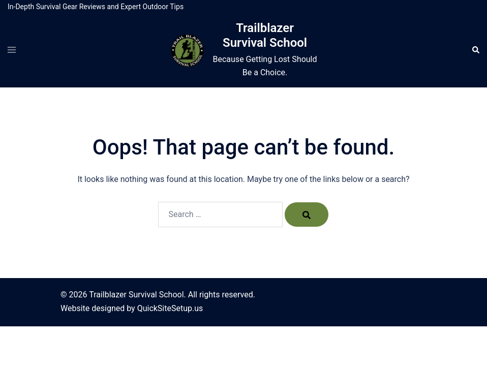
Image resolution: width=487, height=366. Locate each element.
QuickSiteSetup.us (170, 308)
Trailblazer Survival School (265, 35)
